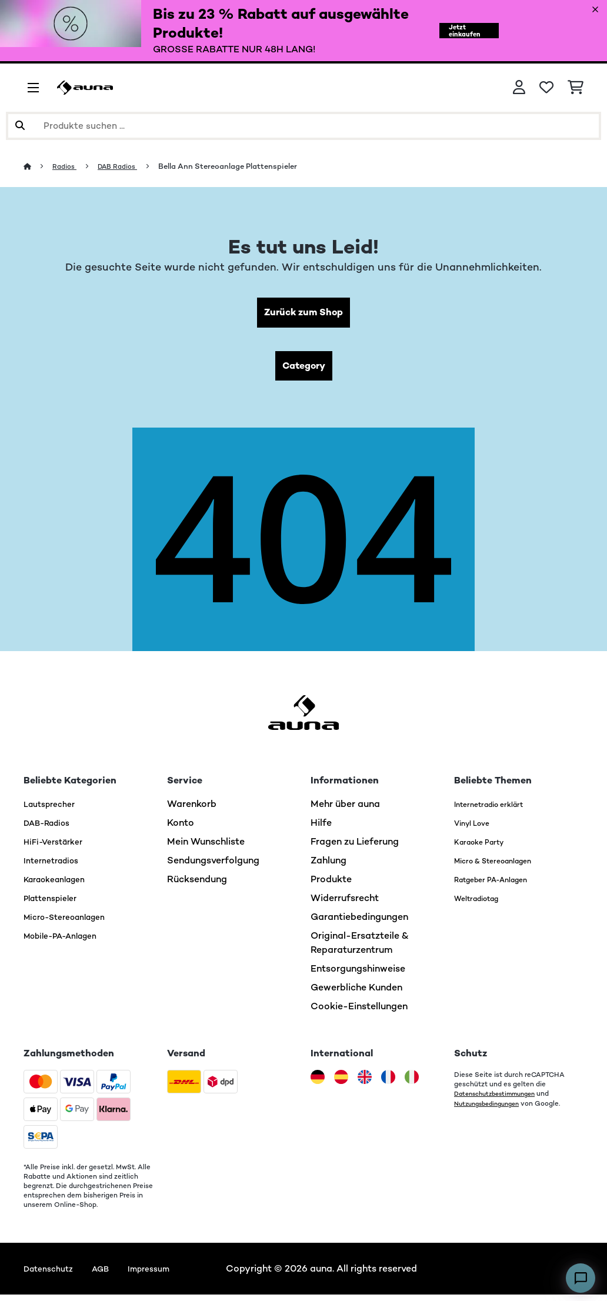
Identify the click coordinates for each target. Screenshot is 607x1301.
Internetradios (55, 866)
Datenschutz (52, 1275)
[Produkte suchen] (303, 126)
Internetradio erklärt (499, 810)
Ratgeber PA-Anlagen (503, 885)
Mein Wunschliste (206, 848)
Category (303, 370)
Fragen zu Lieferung (355, 848)
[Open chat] (580, 1278)
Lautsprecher (53, 810)
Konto (180, 829)
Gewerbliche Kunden (356, 994)
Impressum (163, 1275)
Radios (67, 166)
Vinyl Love (477, 829)
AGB (109, 1275)
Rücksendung (197, 885)
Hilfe (321, 829)
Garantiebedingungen (359, 923)
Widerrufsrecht (345, 904)
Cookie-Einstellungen (359, 1012)
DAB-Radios (51, 829)
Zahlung (328, 866)
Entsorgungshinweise (358, 975)
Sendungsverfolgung (213, 866)
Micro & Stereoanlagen (506, 866)
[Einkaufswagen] (575, 87)
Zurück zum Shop (304, 313)
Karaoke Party (486, 848)
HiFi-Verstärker (58, 848)
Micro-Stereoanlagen (72, 923)
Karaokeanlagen (60, 885)
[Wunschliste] (546, 87)
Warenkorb (191, 810)
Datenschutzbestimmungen (500, 1100)
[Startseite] (39, 166)
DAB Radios (124, 166)
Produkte (331, 885)
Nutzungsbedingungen (491, 1109)
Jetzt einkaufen (459, 30)
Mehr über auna (345, 810)
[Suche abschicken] (20, 126)
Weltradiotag (484, 904)
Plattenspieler (55, 904)
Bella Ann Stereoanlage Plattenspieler (237, 166)
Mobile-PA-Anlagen (68, 942)
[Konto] (519, 87)
